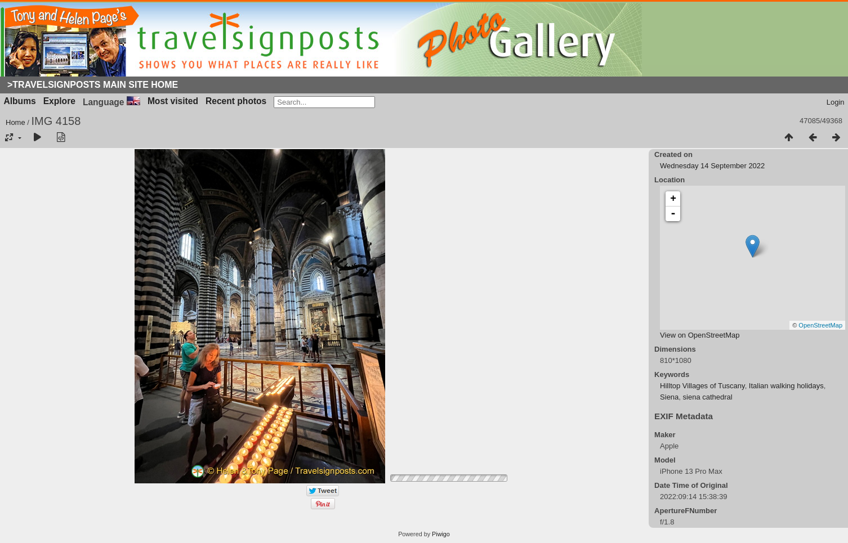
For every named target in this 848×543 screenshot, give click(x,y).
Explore (59, 101)
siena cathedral (708, 397)
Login (836, 102)
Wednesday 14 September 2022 (712, 165)
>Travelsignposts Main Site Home (92, 84)
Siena (669, 397)
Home (15, 122)
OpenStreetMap (820, 325)
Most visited (173, 101)
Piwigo (441, 534)
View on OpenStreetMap (699, 335)
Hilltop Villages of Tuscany (702, 386)
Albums (20, 101)
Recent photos (236, 101)
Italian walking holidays (786, 386)
